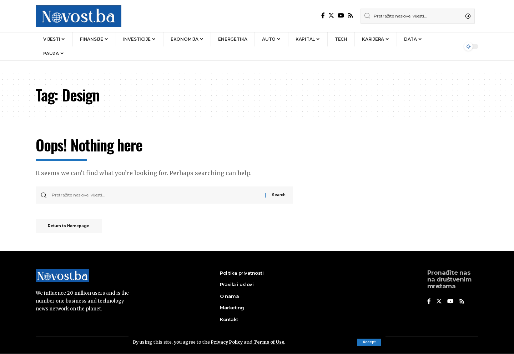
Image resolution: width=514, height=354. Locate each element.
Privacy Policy (228, 342)
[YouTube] (341, 15)
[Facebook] (323, 15)
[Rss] (350, 15)
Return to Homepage (70, 227)
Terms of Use (270, 342)
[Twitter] (331, 15)
